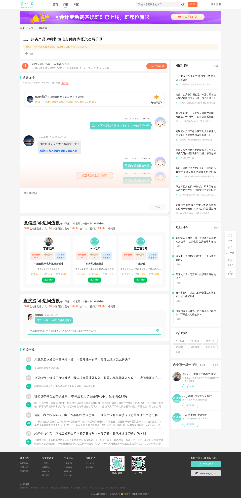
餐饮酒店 (114, 487)
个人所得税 (76, 487)
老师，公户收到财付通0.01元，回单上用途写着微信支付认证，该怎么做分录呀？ (196, 98)
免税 (178, 352)
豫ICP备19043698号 (140, 494)
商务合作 (46, 471)
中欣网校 (90, 467)
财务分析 (210, 341)
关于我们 (46, 475)
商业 (85, 487)
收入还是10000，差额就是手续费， (193, 213)
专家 (76, 4)
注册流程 (24, 463)
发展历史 (46, 467)
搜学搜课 (34, 487)
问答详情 (42, 28)
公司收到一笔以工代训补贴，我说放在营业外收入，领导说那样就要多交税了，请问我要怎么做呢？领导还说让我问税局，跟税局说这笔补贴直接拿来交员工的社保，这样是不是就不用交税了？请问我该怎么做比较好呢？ (98, 378)
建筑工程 (104, 487)
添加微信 (48, 280)
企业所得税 (64, 487)
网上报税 (195, 341)
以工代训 (180, 341)
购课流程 (68, 471)
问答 (65, 4)
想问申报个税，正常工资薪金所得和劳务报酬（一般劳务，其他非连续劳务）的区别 (90, 433)
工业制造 (94, 487)
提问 (192, 4)
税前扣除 (210, 347)
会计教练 (90, 463)
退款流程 (68, 475)
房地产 (123, 487)
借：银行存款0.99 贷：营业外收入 (193, 121)
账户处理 (45, 487)
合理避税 (180, 347)
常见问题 (24, 471)
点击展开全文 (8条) (94, 175)
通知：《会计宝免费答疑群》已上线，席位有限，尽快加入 (56, 47)
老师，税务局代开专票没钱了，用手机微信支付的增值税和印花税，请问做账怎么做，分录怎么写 (196, 153)
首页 (55, 4)
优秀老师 (68, 463)
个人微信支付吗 (185, 158)
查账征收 (195, 347)
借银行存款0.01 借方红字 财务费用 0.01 (195, 103)
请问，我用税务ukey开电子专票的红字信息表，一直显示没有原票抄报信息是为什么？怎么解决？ (98, 415)
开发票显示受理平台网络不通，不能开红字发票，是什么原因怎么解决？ (82, 359)
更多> (216, 66)
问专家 (190, 386)
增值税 (54, 487)
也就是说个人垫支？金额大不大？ (193, 84)
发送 (157, 206)
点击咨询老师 (157, 66)
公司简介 (46, 463)
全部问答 (68, 467)
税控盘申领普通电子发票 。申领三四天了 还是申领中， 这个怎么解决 (80, 396)
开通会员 (24, 467)
